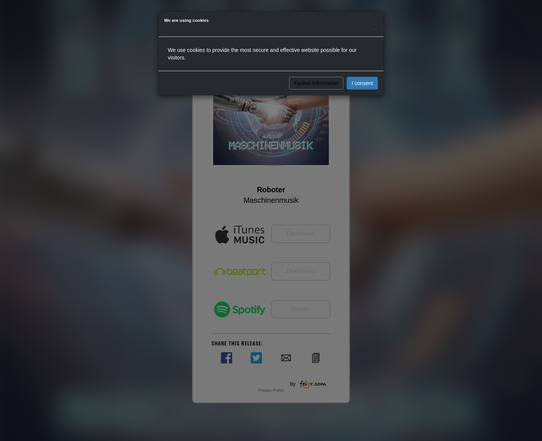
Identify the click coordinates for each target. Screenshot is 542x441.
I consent (362, 83)
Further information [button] (316, 83)
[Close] (375, 27)
